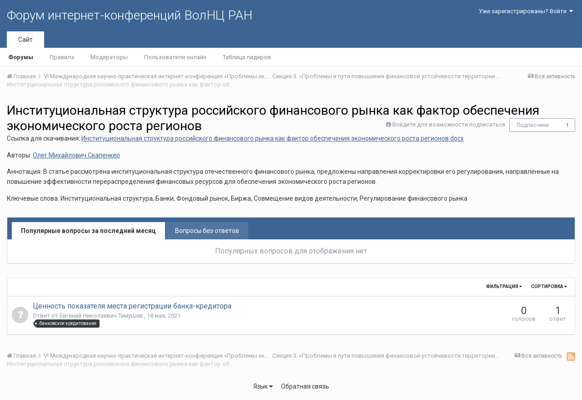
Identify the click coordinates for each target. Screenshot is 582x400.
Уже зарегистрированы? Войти (526, 11)
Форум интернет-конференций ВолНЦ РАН (129, 15)
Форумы (20, 57)
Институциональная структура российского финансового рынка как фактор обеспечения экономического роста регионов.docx (272, 138)
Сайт (25, 39)
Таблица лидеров (247, 57)
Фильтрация (504, 286)
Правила (62, 57)
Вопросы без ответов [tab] (207, 230)
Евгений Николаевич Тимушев (102, 315)
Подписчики (533, 125)
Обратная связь (305, 386)
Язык (263, 386)
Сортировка (549, 286)
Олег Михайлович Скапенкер (76, 155)
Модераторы (109, 57)
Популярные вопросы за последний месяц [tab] (88, 230)
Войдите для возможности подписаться (448, 124)
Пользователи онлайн (175, 57)
